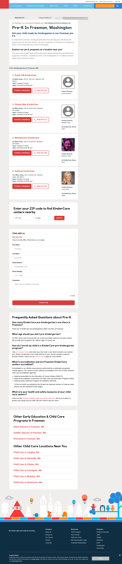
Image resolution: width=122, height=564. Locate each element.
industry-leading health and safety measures (39, 398)
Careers (47, 540)
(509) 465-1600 (40, 153)
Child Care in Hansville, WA (27, 458)
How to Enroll (40, 356)
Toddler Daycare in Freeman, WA (30, 433)
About (66, 6)
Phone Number (43, 274)
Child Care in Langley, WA (26, 452)
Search (59, 218)
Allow (100, 558)
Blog (75, 6)
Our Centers (16, 6)
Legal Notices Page (16, 561)
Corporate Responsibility (78, 543)
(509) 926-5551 (40, 186)
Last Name (43, 256)
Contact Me (43, 302)
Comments (16, 280)
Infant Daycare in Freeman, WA (29, 427)
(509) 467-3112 (40, 119)
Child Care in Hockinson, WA (28, 482)
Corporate (48, 543)
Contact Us (87, 6)
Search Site (118, 6)
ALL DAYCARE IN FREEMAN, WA (33, 23)
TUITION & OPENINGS (22, 90)
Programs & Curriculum (35, 6)
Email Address (43, 265)
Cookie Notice (35, 559)
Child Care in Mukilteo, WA (27, 476)
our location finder (22, 352)
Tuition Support (75, 532)
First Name (43, 247)
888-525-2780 (17, 237)
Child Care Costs (76, 537)
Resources (54, 6)
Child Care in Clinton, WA (26, 464)
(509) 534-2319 (40, 90)
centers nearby (104, 6)
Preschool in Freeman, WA (27, 439)
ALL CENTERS (16, 23)
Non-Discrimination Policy (79, 540)
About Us (48, 532)
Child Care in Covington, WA (28, 470)
